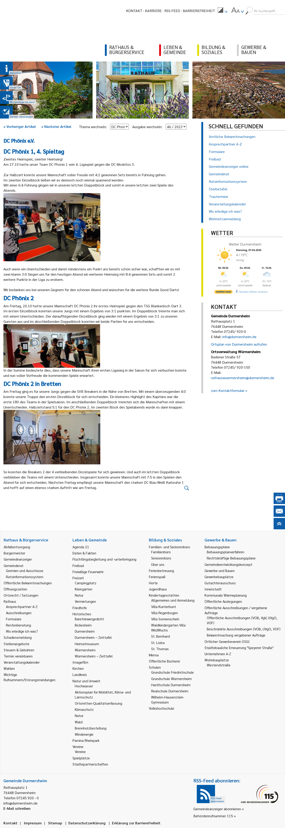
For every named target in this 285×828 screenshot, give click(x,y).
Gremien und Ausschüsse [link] (24, 570)
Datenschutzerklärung (87, 822)
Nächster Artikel (56, 126)
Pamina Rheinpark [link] (86, 740)
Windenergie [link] (84, 734)
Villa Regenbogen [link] (164, 612)
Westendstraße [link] (219, 664)
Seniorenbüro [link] (161, 558)
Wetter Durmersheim (245, 244)
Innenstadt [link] (213, 589)
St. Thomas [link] (160, 648)
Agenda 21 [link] (81, 546)
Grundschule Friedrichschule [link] (172, 672)
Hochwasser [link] (84, 685)
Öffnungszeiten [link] (15, 589)
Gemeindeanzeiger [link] (18, 559)
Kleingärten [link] (83, 589)
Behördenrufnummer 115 (213, 815)
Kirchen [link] (78, 668)
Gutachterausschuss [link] (220, 582)
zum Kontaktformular (227, 390)
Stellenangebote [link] (16, 643)
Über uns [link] (157, 564)
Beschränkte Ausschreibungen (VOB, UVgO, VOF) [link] (243, 628)
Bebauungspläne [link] (217, 546)
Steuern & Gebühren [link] (19, 649)
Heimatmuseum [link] (87, 643)
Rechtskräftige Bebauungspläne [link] (231, 558)
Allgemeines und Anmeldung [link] (172, 600)
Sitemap (55, 822)
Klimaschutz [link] (84, 709)
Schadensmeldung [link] (18, 637)
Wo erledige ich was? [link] (22, 631)
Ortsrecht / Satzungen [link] (21, 595)
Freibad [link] (78, 565)
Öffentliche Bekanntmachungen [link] (28, 582)
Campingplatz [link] (85, 582)
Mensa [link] (154, 654)
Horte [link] (153, 582)
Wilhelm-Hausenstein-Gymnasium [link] (167, 699)
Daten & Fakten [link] (84, 553)
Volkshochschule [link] (161, 708)
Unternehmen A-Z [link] (218, 653)
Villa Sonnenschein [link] (165, 618)
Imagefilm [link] (80, 662)
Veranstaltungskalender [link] (22, 662)
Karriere (153, 10)
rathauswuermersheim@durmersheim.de (242, 377)
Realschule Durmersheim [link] (169, 690)
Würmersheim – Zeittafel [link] (94, 656)
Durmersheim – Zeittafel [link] (93, 637)
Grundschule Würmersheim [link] (171, 678)
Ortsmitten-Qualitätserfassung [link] (98, 703)
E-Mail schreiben (17, 808)
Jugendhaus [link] (158, 589)
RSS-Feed (172, 10)
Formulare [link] (13, 618)
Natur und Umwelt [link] (86, 680)
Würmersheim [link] (85, 649)
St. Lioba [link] (158, 642)
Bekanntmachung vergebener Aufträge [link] (236, 635)
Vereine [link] (80, 751)
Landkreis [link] (80, 674)
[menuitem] (222, 10)
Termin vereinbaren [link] (18, 656)
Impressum (33, 822)
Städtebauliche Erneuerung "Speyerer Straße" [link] (239, 647)
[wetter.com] (223, 292)
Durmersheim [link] (85, 631)
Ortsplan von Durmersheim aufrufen (239, 344)
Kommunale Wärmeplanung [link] (226, 595)
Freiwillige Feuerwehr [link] (88, 571)
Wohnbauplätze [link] (217, 659)
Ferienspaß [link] (157, 576)
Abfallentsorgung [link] (17, 546)
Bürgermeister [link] (14, 553)
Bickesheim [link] (83, 625)
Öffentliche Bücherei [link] (164, 661)
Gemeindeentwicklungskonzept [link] (228, 564)
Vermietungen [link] (85, 601)
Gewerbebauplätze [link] (219, 576)
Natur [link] (79, 595)
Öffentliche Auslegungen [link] (223, 601)
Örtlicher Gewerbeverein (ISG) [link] (227, 641)
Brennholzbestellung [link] (90, 728)
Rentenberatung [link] (18, 625)
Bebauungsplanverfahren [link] (225, 551)
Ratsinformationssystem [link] (24, 576)
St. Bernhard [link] (160, 636)
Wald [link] (79, 721)
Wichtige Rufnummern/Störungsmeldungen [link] (29, 677)
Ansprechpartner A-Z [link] (22, 606)
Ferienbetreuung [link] (161, 570)
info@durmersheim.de (239, 336)
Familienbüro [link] (161, 551)
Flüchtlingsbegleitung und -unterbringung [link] (104, 559)
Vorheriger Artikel (19, 126)
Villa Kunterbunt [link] (163, 606)
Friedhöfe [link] (80, 607)
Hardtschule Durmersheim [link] (171, 684)
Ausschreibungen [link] (18, 612)
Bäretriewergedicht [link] (89, 618)
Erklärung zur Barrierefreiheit (136, 822)
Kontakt (134, 10)
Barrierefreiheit (199, 10)
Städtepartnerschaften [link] (90, 764)
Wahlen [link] (9, 668)
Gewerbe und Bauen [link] (220, 570)
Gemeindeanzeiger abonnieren (217, 808)
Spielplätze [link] (81, 758)
